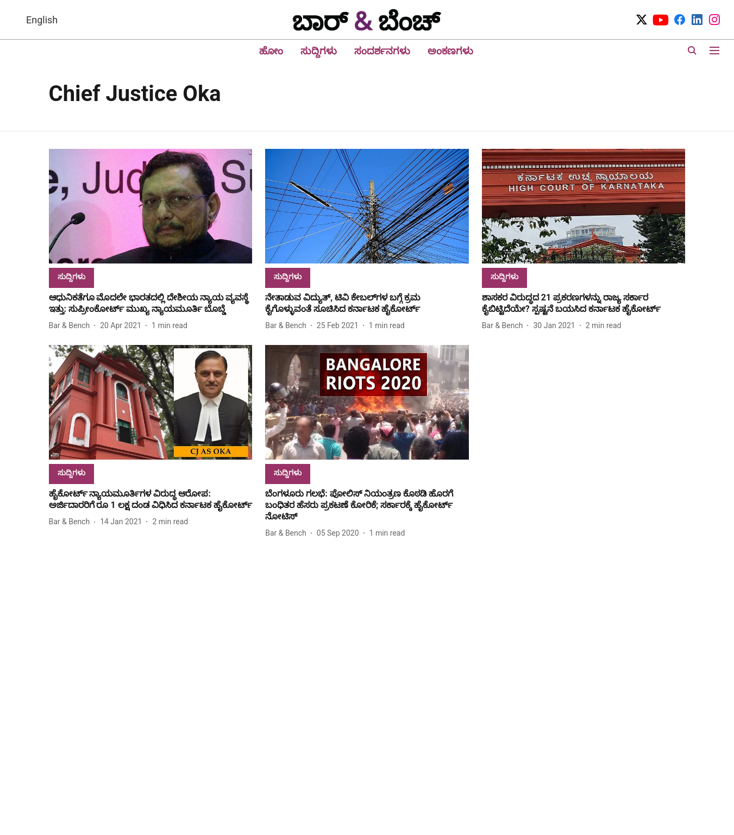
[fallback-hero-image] (151, 206)
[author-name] (72, 325)
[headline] (151, 303)
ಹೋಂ (271, 50)
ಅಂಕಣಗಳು (450, 50)
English (42, 20)
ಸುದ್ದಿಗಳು (318, 50)
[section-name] (71, 276)
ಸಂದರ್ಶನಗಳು (382, 50)
